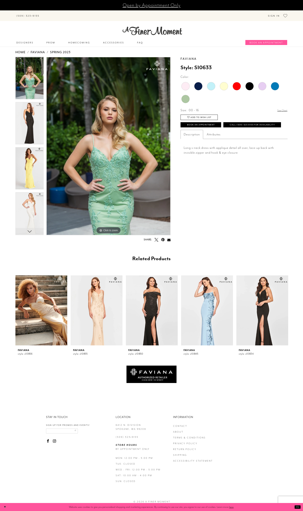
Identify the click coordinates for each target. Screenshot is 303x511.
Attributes (214, 148)
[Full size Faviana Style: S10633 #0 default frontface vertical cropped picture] (108, 143)
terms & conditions (189, 434)
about (178, 428)
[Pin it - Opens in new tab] (163, 237)
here (231, 507)
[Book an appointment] (266, 39)
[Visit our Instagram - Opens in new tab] (54, 440)
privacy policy (185, 440)
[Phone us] (27, 14)
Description (192, 148)
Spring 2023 (60, 49)
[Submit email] (87, 429)
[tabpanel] (29, 76)
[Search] (67, 13)
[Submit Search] (47, 13)
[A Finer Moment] (152, 28)
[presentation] (41, 307)
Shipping (180, 452)
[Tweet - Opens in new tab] (156, 237)
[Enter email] (68, 429)
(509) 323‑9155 (127, 434)
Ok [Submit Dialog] (296, 507)
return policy (185, 446)
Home (20, 49)
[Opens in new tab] (151, 371)
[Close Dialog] (6, 506)
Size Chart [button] (280, 107)
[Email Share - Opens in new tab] (169, 236)
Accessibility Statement (193, 457)
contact (180, 423)
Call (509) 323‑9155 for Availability (221, 137)
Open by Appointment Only (152, 5)
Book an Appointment (210, 126)
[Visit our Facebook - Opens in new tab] (48, 440)
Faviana (38, 49)
